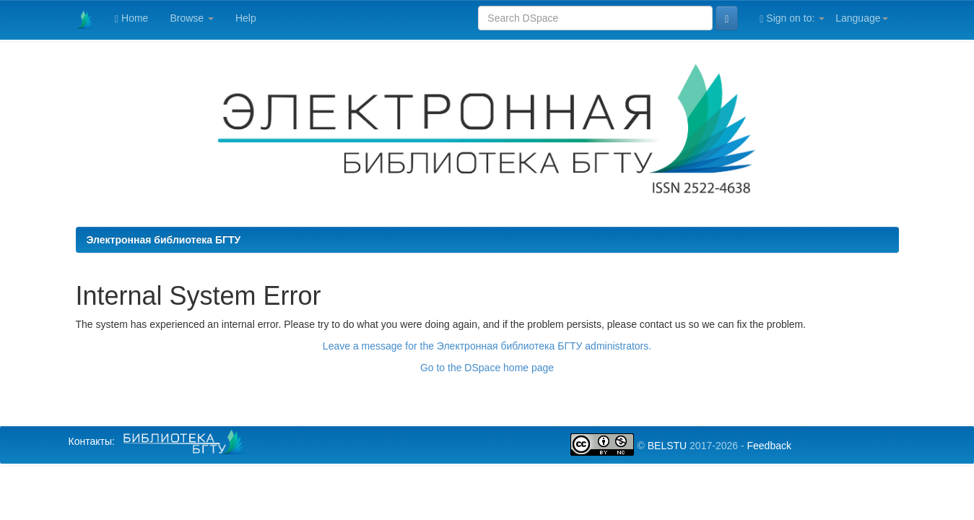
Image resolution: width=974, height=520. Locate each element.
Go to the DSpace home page (487, 367)
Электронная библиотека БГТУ (164, 240)
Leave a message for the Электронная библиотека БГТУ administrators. (487, 346)
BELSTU (667, 445)
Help (245, 18)
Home (131, 18)
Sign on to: (792, 18)
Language (861, 18)
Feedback (769, 445)
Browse (192, 18)
